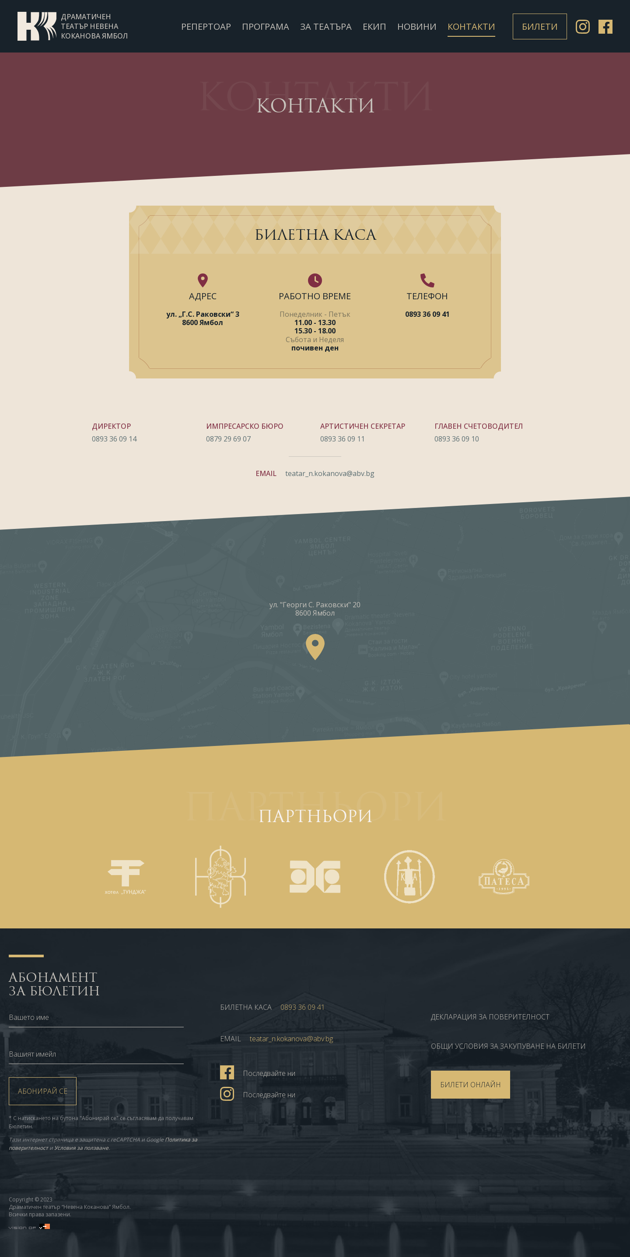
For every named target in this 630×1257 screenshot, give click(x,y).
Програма (265, 26)
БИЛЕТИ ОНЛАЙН (470, 1084)
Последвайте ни (257, 1071)
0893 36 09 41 (427, 314)
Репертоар (206, 26)
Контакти (471, 26)
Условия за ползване (81, 1148)
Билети (540, 26)
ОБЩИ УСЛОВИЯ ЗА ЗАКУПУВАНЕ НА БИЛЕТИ (508, 1046)
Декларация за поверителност (490, 1017)
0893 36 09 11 (342, 439)
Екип (374, 26)
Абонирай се (42, 1091)
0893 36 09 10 (456, 439)
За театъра (326, 26)
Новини (417, 26)
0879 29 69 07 (228, 439)
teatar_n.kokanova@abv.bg (329, 473)
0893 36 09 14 (114, 439)
